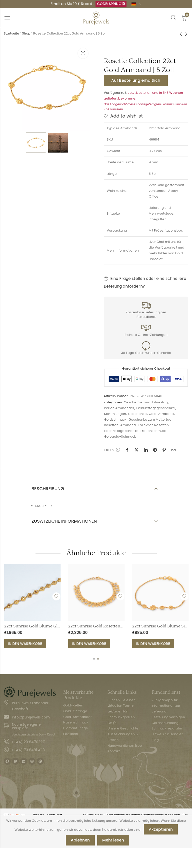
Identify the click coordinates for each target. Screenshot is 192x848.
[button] (94, 659)
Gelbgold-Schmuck (120, 436)
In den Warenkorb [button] (81, 643)
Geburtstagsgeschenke (155, 408)
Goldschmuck (115, 419)
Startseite (11, 33)
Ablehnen (80, 840)
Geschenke (137, 413)
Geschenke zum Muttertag (150, 419)
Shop (26, 33)
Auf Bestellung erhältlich (135, 80)
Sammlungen (115, 413)
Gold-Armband (161, 413)
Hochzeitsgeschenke (121, 430)
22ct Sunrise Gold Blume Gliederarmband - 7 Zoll (108, 626)
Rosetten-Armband (120, 425)
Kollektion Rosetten (153, 425)
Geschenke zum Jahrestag (146, 402)
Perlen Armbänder (119, 408)
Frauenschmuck (153, 430)
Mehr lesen (113, 840)
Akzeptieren (161, 829)
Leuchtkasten (83, 53)
